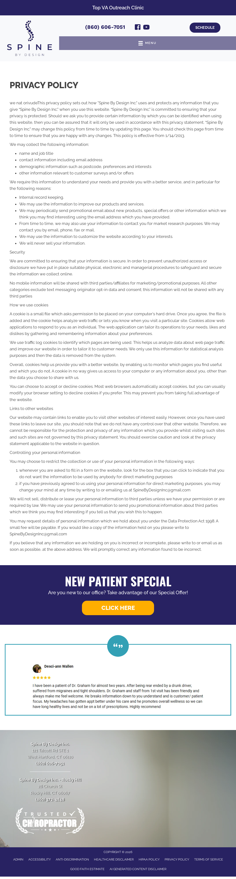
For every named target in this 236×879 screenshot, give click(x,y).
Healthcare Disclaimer (114, 859)
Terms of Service (208, 859)
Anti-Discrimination (72, 859)
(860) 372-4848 (50, 799)
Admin (18, 859)
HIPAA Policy (149, 859)
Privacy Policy (177, 859)
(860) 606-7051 (105, 27)
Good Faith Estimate (87, 869)
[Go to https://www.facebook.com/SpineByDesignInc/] (138, 28)
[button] (118, 608)
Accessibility (39, 859)
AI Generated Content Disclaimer (138, 869)
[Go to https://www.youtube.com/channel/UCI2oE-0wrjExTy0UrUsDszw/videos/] (146, 28)
